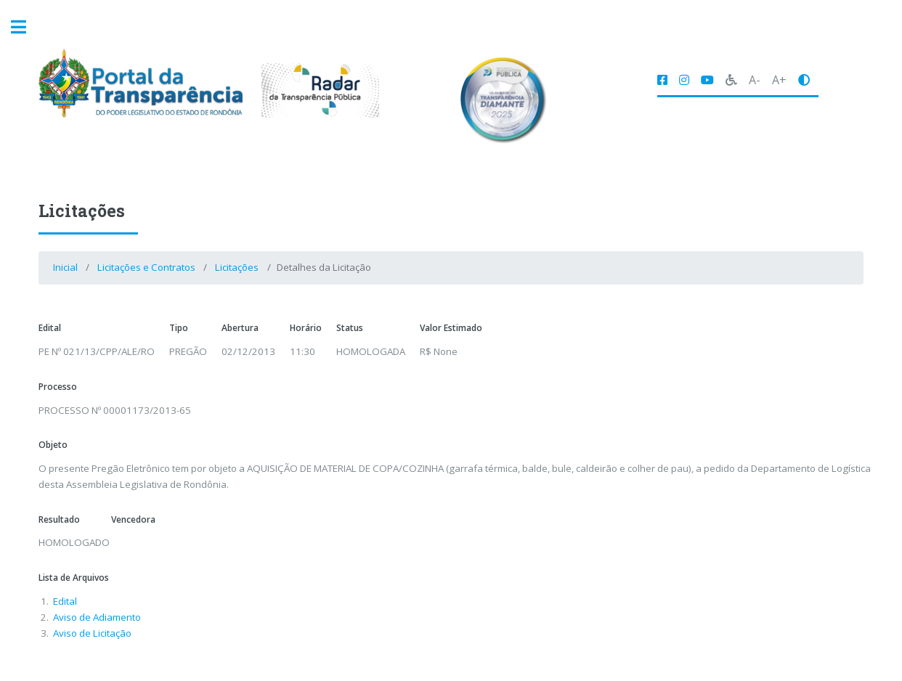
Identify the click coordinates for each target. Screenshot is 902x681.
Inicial (65, 267)
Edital (65, 601)
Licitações (237, 267)
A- (754, 80)
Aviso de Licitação (92, 633)
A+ (779, 80)
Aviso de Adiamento (97, 617)
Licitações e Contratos (146, 267)
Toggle (26, 27)
